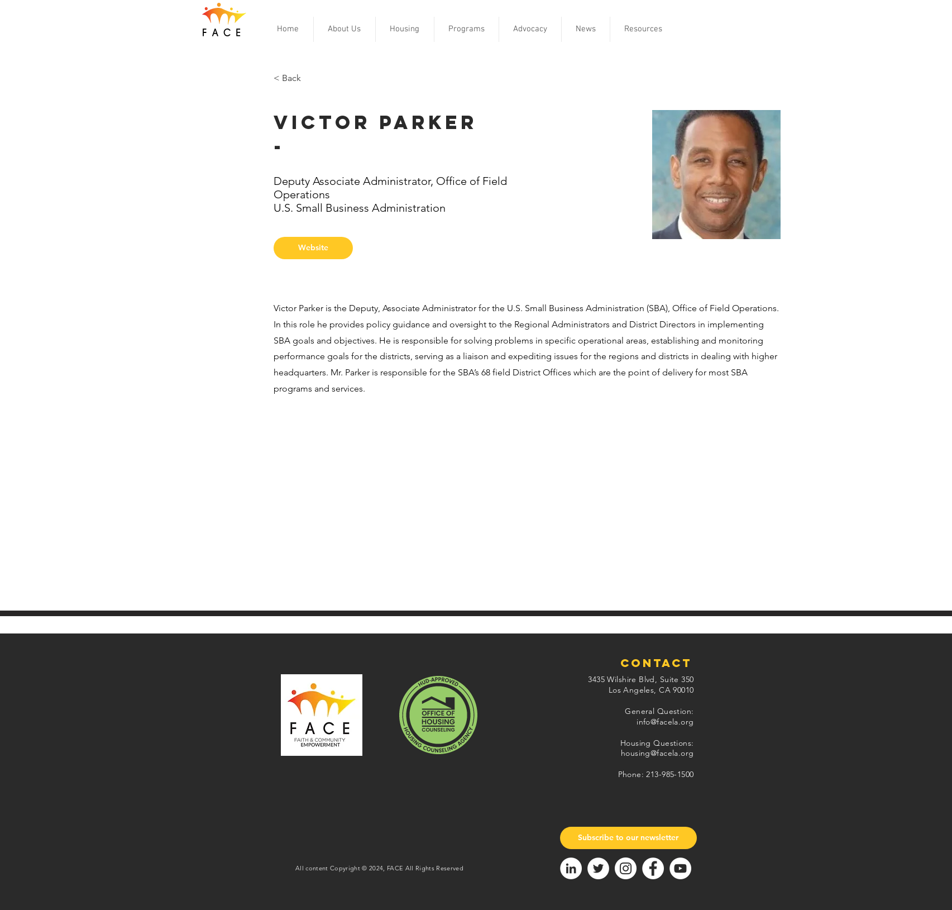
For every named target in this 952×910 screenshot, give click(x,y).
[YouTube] (680, 868)
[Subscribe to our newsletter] (628, 838)
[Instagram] (626, 868)
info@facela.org (665, 722)
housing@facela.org (657, 753)
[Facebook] (653, 868)
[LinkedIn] (571, 868)
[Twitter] (598, 868)
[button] (344, 29)
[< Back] (310, 78)
